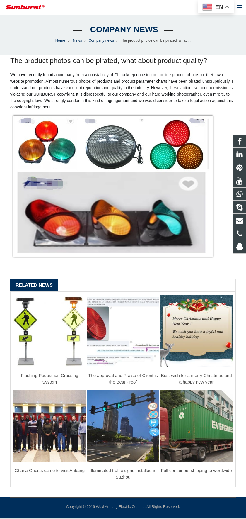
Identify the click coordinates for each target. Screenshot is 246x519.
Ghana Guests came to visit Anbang (50, 471)
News (77, 41)
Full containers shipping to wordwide (196, 471)
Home (60, 41)
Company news (123, 30)
